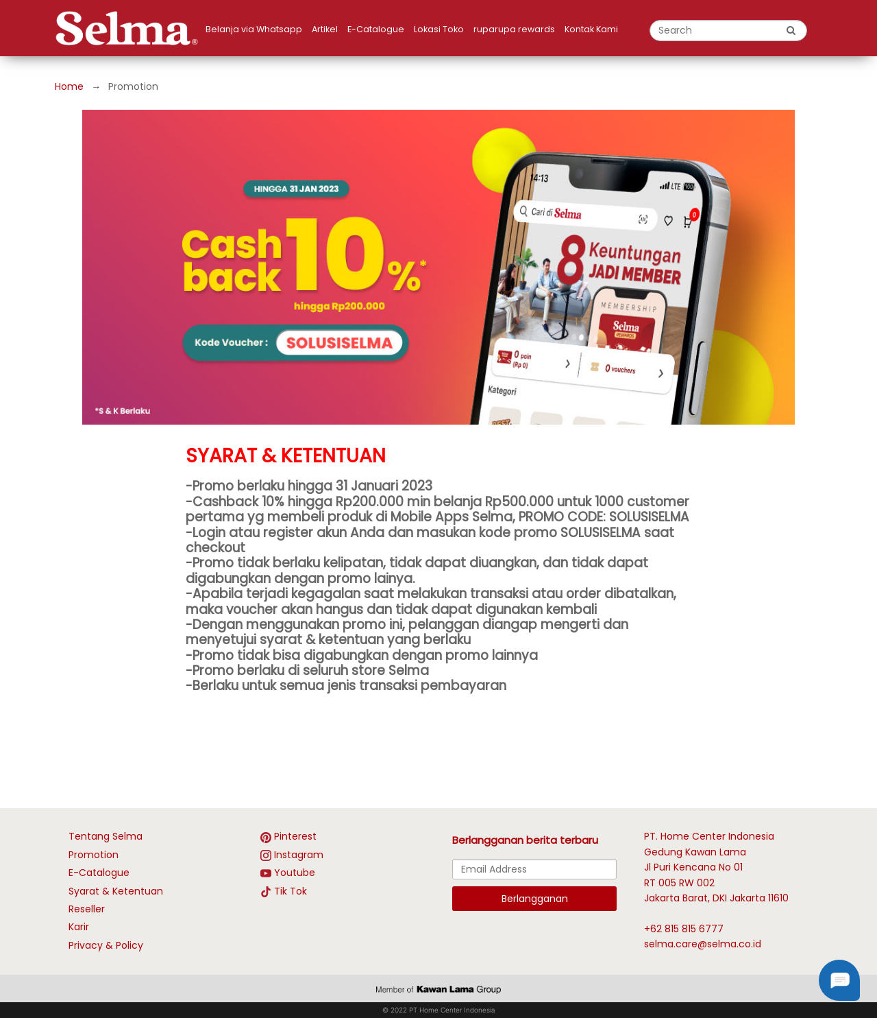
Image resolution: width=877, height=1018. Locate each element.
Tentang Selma (106, 836)
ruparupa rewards (514, 29)
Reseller (87, 909)
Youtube (294, 872)
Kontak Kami (591, 29)
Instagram (298, 855)
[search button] (791, 30)
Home (69, 86)
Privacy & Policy (106, 945)
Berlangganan (535, 898)
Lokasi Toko (439, 29)
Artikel (325, 29)
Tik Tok (290, 891)
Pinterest (295, 836)
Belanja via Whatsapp (254, 29)
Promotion (94, 855)
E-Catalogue (375, 29)
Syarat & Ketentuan (116, 891)
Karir (79, 927)
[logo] (130, 28)
